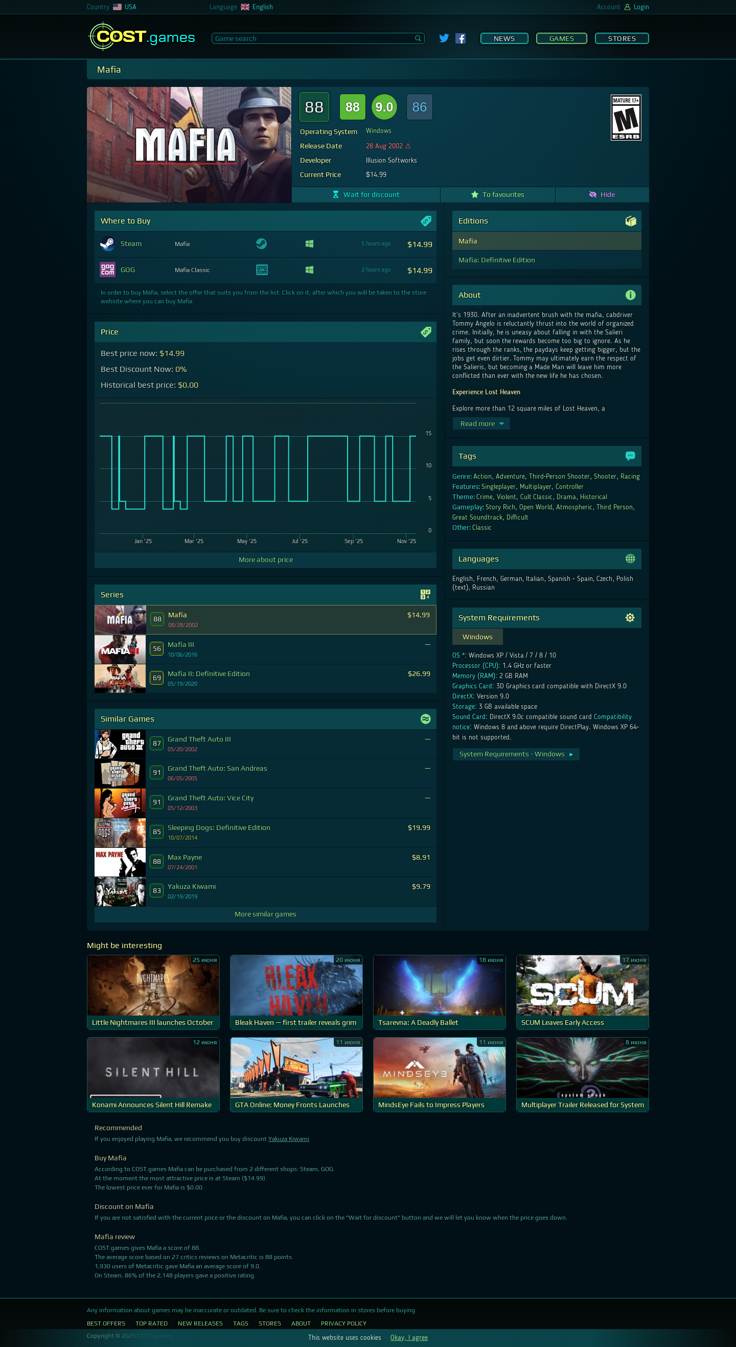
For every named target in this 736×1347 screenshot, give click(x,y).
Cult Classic (536, 497)
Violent (506, 497)
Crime (484, 497)
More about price (266, 559)
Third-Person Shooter (559, 476)
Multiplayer (535, 486)
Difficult (517, 517)
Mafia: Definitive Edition (496, 260)
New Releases (200, 1323)
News (504, 38)
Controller (570, 486)
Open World (536, 507)
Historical (593, 497)
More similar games (265, 914)
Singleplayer (498, 486)
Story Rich (500, 507)
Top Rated (151, 1323)
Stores (622, 38)
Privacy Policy (343, 1323)
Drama (566, 497)
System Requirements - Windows (516, 754)
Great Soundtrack (477, 517)
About (301, 1323)
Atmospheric (574, 507)
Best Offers (106, 1323)
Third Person (614, 507)
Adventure (510, 476)
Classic (482, 527)
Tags (240, 1323)
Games (561, 38)
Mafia (467, 241)
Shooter (605, 476)
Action (482, 476)
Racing (630, 476)
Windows (379, 130)
